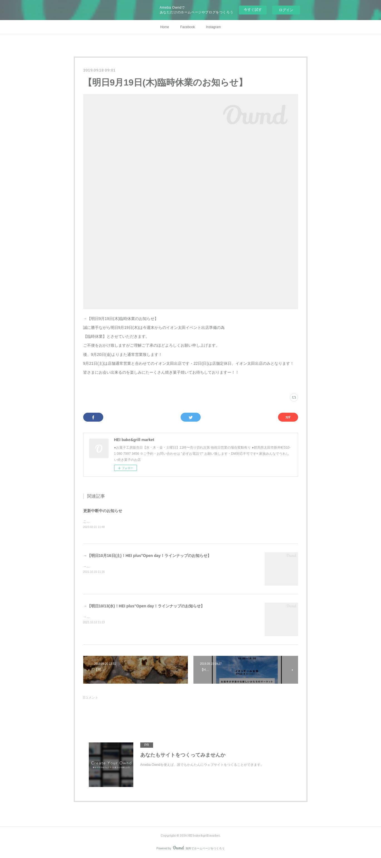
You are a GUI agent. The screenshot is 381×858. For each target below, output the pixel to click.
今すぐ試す (253, 10)
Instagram (213, 27)
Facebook (187, 27)
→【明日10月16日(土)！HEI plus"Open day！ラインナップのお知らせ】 (147, 555)
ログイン (286, 10)
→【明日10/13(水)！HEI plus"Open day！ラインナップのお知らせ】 (144, 606)
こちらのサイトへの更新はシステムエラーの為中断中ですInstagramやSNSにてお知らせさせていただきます (164, 522)
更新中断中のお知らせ (102, 511)
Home (164, 27)
